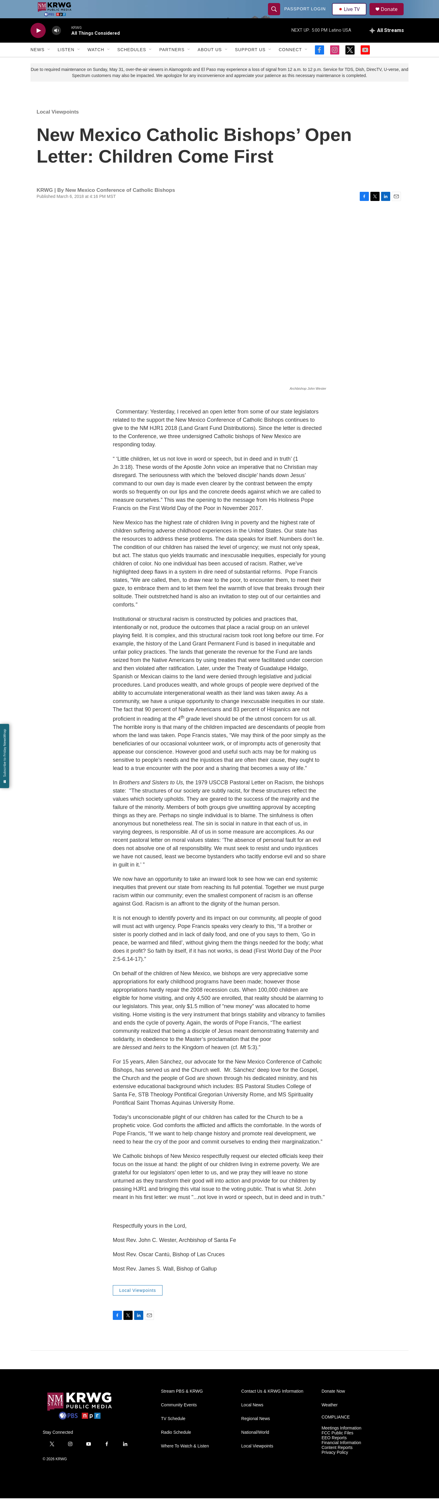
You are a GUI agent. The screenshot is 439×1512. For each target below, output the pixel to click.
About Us (210, 63)
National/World (255, 1446)
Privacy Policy (335, 1466)
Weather (330, 1418)
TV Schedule (173, 1432)
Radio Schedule (176, 1446)
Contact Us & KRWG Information (272, 1405)
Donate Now (333, 1405)
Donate (393, 16)
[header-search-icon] (275, 16)
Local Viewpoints (58, 125)
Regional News (255, 1432)
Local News (252, 1418)
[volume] (56, 44)
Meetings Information (342, 1442)
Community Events (179, 1418)
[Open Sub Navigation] (49, 63)
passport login (306, 15)
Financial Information (341, 1456)
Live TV (350, 15)
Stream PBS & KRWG (182, 1405)
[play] (38, 44)
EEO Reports (334, 1451)
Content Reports (337, 1461)
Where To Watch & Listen (185, 1459)
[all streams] (387, 44)
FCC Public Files (337, 1446)
